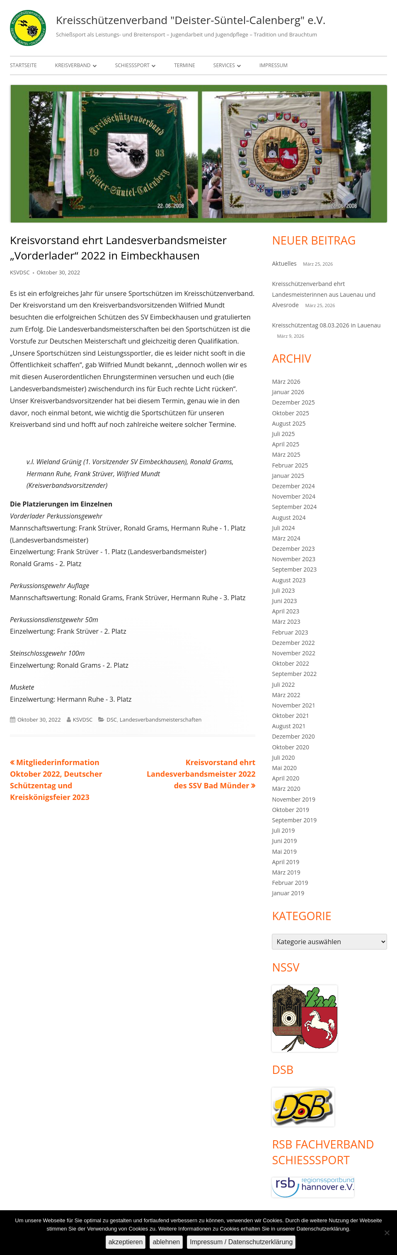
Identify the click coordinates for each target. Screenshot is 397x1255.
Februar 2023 (290, 632)
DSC (112, 719)
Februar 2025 (290, 465)
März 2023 (286, 621)
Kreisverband (73, 65)
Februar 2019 (290, 883)
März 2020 (286, 788)
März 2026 (286, 381)
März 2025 (286, 454)
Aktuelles (284, 263)
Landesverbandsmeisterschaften (161, 719)
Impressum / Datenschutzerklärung (241, 1241)
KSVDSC (20, 272)
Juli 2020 (283, 757)
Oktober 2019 (290, 810)
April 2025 (285, 444)
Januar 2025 (288, 476)
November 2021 (293, 705)
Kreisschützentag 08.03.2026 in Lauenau (326, 325)
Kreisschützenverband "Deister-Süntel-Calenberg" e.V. (191, 19)
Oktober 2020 (290, 747)
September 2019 (294, 820)
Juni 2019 (284, 841)
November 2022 (293, 653)
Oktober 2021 (290, 716)
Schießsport (132, 65)
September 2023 (294, 569)
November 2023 (293, 559)
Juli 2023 (283, 590)
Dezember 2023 (293, 548)
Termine (184, 65)
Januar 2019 (288, 893)
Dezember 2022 (293, 643)
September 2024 (294, 507)
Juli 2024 (283, 528)
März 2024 (286, 538)
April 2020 (285, 778)
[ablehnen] (386, 1232)
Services (224, 65)
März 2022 (286, 695)
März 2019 (286, 872)
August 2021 (288, 726)
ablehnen (166, 1241)
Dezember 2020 (293, 736)
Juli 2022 (283, 684)
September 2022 (294, 674)
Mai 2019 (284, 851)
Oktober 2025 (290, 413)
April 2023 (285, 611)
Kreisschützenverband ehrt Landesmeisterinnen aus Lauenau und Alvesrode (323, 294)
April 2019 (285, 862)
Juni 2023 (284, 601)
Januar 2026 (288, 392)
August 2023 (288, 580)
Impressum (273, 65)
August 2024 (288, 517)
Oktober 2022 (290, 663)
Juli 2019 (283, 830)
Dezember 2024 (293, 486)
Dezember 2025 (293, 402)
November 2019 (293, 799)
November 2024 (293, 496)
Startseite (23, 65)
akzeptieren (126, 1241)
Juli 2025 (283, 434)
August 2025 (288, 423)
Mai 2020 (284, 768)
